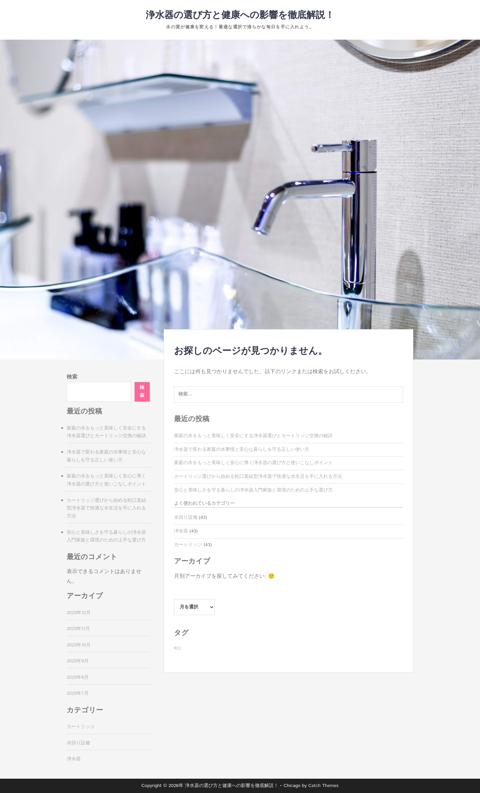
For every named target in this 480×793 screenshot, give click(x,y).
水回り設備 (185, 517)
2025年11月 (78, 628)
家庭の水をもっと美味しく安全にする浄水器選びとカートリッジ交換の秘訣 (253, 435)
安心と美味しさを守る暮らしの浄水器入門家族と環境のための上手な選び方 (253, 490)
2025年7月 (78, 693)
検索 (72, 377)
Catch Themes (323, 785)
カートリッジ (188, 544)
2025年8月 (78, 677)
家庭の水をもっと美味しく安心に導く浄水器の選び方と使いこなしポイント (253, 462)
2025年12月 (79, 612)
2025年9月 (78, 661)
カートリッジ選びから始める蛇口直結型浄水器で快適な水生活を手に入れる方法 (258, 476)
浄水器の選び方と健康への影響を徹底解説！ (240, 15)
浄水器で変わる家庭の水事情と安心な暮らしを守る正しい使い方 (241, 449)
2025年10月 (79, 645)
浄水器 (181, 531)
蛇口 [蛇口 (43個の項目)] (177, 648)
